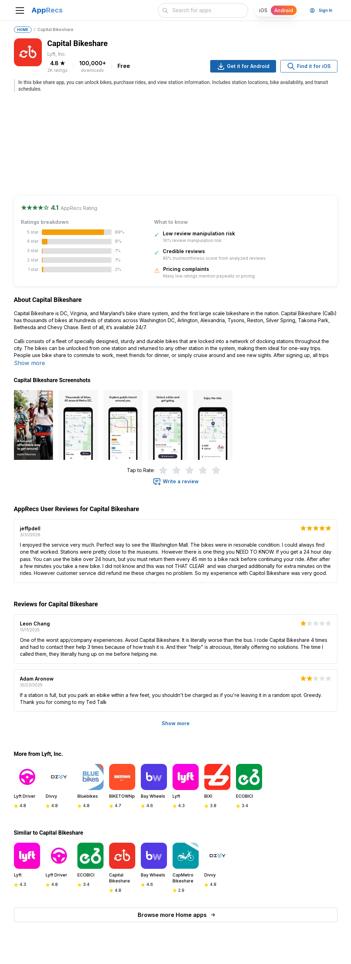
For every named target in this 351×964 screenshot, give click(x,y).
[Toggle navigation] (20, 10)
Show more (29, 362)
